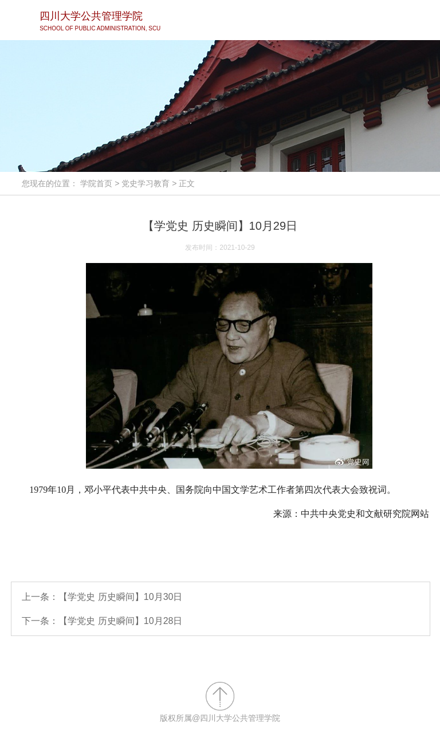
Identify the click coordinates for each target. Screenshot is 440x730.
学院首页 (96, 183)
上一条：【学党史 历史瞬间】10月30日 (102, 597)
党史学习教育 (145, 183)
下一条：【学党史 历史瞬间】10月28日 (102, 621)
